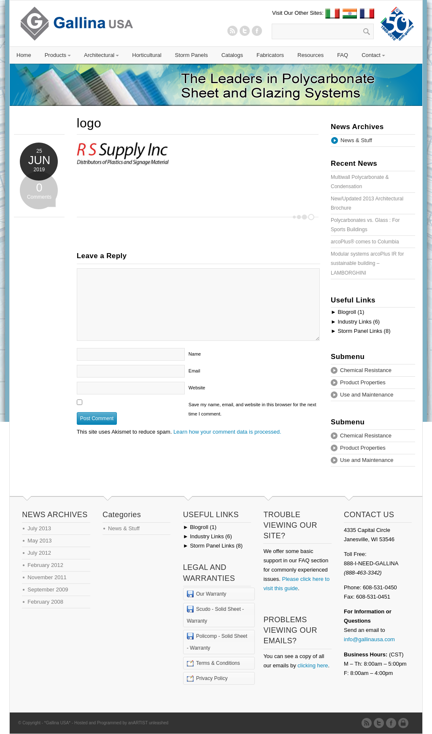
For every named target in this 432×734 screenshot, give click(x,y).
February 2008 (45, 602)
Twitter (245, 31)
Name (195, 353)
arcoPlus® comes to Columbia (365, 242)
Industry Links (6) (355, 321)
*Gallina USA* (57, 723)
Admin (404, 723)
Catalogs (232, 55)
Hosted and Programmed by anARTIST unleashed (121, 723)
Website (197, 387)
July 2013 (39, 528)
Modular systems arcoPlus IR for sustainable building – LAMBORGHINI (367, 263)
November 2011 (47, 577)
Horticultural (146, 55)
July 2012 (39, 553)
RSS (232, 31)
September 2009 (47, 589)
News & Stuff (356, 140)
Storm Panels (191, 55)
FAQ (342, 55)
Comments (39, 189)
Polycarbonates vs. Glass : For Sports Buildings (365, 224)
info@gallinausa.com (369, 639)
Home (23, 55)
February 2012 (45, 565)
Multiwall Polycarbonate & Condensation (360, 181)
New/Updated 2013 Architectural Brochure (367, 203)
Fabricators (270, 55)
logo (89, 123)
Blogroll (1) (347, 312)
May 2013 (39, 540)
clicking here (312, 665)
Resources (310, 55)
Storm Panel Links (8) (360, 331)
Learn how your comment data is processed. (227, 432)
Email (194, 370)
